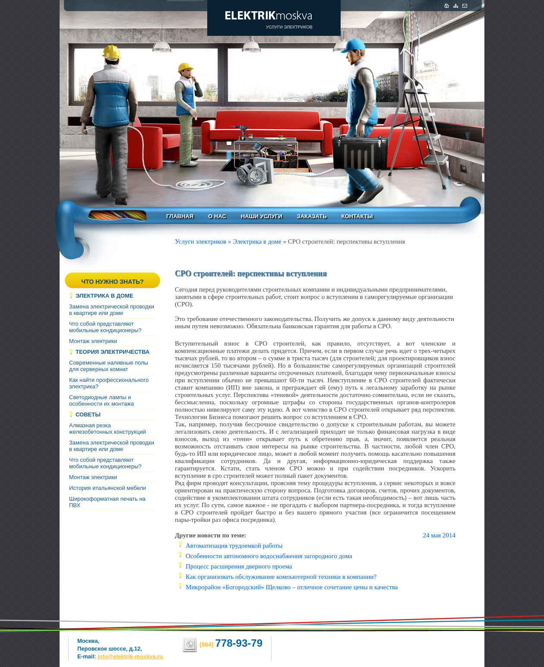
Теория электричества (112, 352)
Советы (88, 414)
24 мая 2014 (439, 535)
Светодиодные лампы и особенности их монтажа (101, 400)
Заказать (312, 216)
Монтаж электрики (93, 341)
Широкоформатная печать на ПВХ (107, 501)
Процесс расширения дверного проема (239, 566)
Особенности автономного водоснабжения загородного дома (269, 556)
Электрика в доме (104, 295)
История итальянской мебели (107, 488)
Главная (179, 216)
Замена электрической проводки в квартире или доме (111, 309)
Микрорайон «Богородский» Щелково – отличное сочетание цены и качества (292, 587)
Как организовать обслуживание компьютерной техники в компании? (281, 576)
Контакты (357, 216)
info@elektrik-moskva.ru (130, 656)
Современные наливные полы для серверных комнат (108, 365)
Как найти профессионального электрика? (109, 383)
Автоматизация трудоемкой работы (234, 545)
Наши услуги (261, 216)
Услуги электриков (200, 241)
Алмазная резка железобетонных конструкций (107, 428)
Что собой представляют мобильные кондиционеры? (105, 327)
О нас (217, 216)
